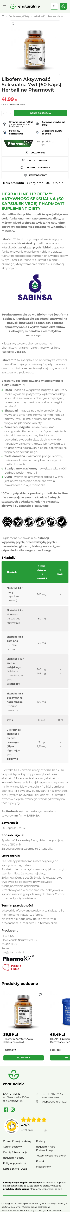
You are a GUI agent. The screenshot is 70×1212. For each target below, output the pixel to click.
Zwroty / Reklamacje (15, 1152)
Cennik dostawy (12, 1146)
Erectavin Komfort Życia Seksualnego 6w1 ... (18, 1040)
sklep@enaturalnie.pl (54, 1101)
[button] (40, 994)
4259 (27, 1129)
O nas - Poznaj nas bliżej (17, 1141)
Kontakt (41, 1161)
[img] (33, 1119)
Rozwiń (35, 1193)
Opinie (58, 183)
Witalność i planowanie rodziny (51, 16)
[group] (23, 1027)
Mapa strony (43, 1166)
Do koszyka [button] (23, 1057)
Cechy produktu (38, 183)
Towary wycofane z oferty (51, 1155)
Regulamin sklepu (13, 1157)
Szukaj (54, 6)
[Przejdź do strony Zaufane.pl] (11, 1126)
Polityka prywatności (15, 1163)
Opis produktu (13, 183)
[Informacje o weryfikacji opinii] (34, 1134)
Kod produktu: (45, 141)
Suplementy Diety (19, 16)
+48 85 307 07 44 (52, 1094)
